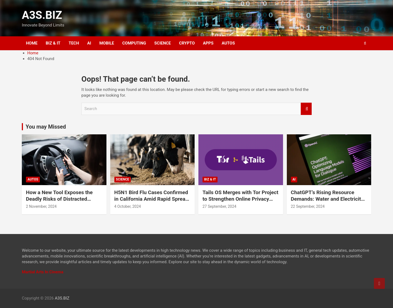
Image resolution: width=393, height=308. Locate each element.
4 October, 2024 (127, 206)
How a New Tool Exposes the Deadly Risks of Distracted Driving (59, 199)
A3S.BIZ (42, 15)
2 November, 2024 (41, 206)
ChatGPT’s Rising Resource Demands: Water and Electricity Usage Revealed (327, 199)
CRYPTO (187, 43)
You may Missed (46, 126)
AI (89, 43)
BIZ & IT (53, 43)
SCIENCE (162, 43)
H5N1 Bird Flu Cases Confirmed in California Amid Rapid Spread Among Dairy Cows (151, 199)
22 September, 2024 (308, 206)
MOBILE (106, 43)
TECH (74, 43)
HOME (32, 43)
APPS (208, 43)
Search (306, 109)
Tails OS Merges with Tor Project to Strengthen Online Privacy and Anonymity (240, 199)
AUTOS (228, 43)
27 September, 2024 (219, 206)
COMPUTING (134, 43)
